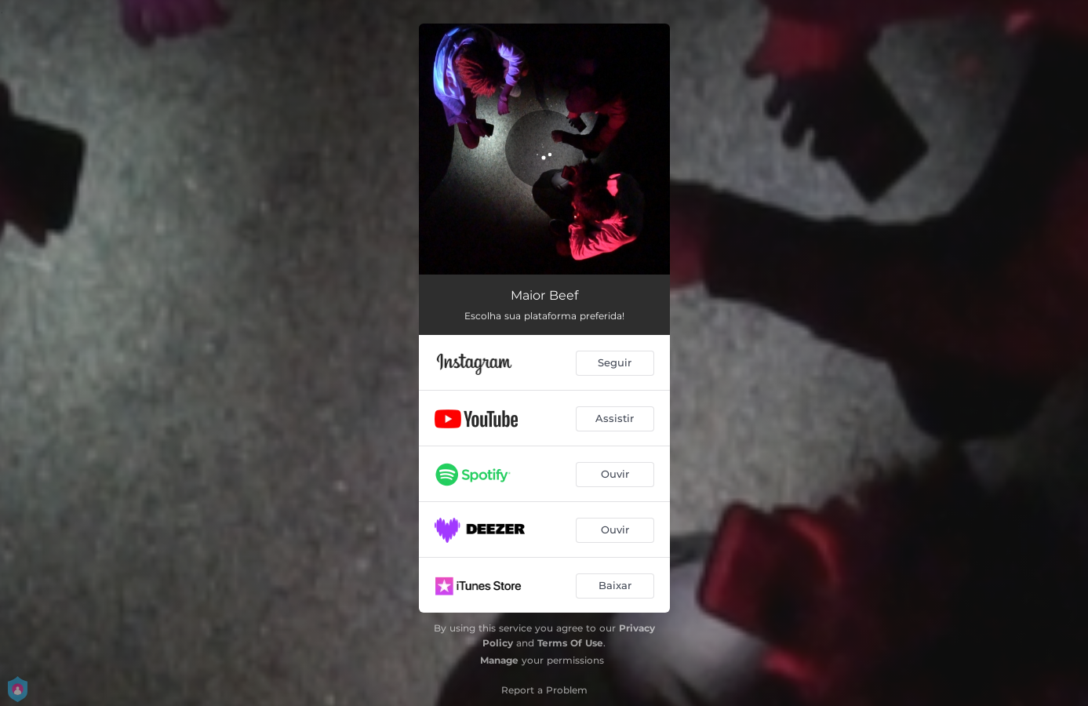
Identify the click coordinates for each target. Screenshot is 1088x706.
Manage (499, 660)
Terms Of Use (570, 643)
